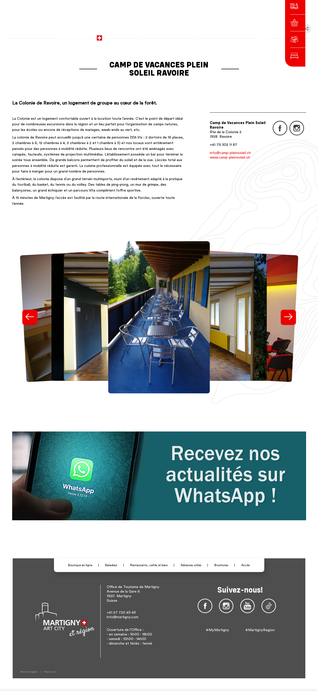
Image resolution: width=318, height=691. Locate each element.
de (217, 35)
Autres (235, 35)
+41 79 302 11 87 (223, 145)
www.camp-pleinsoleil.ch (230, 157)
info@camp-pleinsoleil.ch (230, 153)
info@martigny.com (122, 617)
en (224, 35)
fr (210, 35)
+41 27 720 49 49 (121, 612)
